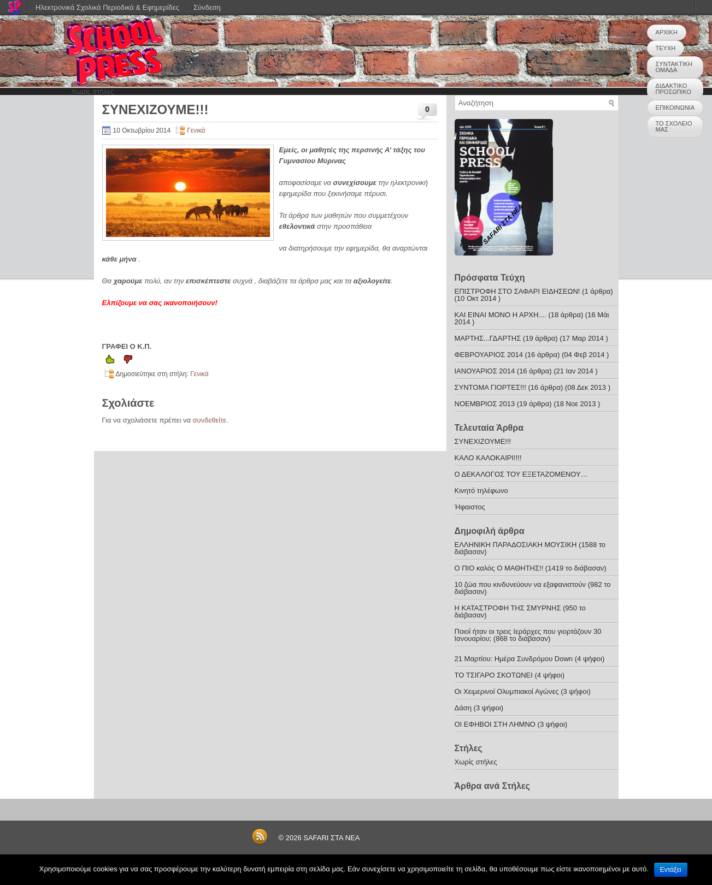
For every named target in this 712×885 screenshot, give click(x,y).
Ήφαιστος (470, 507)
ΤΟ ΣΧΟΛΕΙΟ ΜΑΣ (674, 126)
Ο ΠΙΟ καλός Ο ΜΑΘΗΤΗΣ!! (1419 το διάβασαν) (531, 568)
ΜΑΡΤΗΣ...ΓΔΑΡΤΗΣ (488, 338)
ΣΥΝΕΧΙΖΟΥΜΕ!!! (483, 441)
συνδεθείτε (210, 420)
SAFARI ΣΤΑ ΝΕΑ (331, 838)
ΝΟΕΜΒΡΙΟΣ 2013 (485, 404)
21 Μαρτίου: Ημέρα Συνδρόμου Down (514, 659)
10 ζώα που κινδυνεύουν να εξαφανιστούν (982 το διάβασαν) (533, 588)
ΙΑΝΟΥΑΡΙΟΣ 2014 (485, 371)
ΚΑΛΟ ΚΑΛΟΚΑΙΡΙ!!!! (488, 458)
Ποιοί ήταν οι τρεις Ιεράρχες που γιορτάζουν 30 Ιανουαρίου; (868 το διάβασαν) (528, 635)
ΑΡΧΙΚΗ (667, 32)
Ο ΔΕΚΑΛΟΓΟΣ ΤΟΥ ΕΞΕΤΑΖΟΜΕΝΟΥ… (521, 474)
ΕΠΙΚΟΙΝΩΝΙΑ (675, 107)
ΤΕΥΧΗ (666, 48)
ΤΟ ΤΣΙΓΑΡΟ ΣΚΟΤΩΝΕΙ (494, 675)
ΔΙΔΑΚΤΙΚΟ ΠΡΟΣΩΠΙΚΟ (673, 88)
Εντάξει (670, 870)
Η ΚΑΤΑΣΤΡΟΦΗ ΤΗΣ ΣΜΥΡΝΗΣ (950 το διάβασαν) (520, 611)
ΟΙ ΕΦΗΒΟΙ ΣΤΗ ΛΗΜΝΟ (496, 724)
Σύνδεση (207, 7)
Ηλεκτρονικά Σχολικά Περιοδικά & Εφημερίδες (107, 7)
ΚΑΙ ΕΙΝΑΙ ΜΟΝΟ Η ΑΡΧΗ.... (500, 315)
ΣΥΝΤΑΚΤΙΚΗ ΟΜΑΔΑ (674, 67)
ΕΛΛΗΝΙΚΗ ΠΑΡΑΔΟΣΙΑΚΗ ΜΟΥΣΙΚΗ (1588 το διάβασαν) (530, 548)
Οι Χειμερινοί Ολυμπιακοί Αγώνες (507, 691)
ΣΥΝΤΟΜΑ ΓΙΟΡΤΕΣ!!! (490, 387)
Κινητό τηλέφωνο (481, 490)
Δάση (463, 708)
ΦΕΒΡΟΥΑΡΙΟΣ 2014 (489, 355)
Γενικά (196, 130)
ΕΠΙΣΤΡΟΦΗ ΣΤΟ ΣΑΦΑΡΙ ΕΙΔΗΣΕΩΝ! (517, 291)
